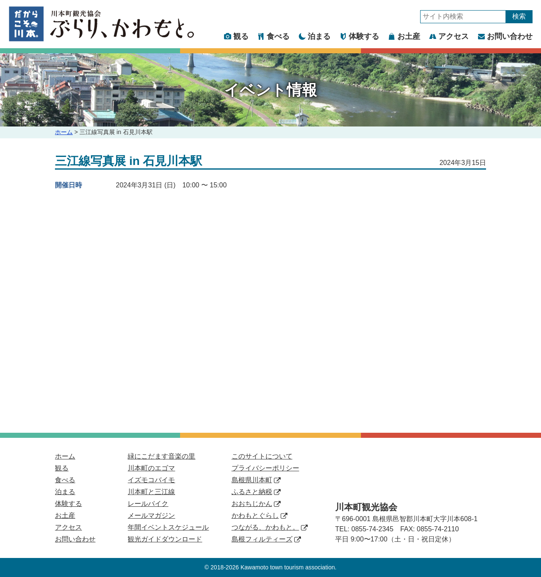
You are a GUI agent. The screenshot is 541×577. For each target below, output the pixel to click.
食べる (273, 36)
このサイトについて (262, 456)
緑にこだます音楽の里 (161, 456)
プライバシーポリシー (265, 468)
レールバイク (148, 503)
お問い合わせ (505, 36)
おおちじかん (256, 503)
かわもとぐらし (259, 515)
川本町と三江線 (151, 491)
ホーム (64, 132)
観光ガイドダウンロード (165, 539)
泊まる (314, 36)
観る (236, 36)
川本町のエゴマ (151, 468)
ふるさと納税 (256, 491)
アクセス (449, 36)
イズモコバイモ (151, 480)
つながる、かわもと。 (270, 527)
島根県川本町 (256, 480)
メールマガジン (151, 515)
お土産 (404, 36)
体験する (359, 36)
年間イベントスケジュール (168, 527)
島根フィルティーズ (266, 539)
